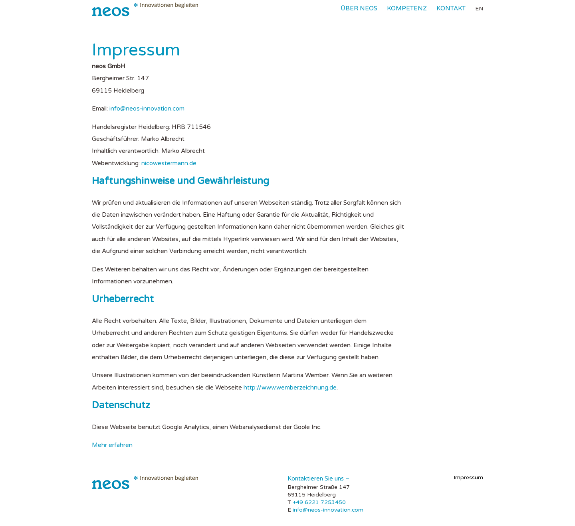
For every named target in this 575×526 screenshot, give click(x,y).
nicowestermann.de (168, 163)
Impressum (468, 477)
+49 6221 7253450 (319, 502)
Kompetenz (407, 8)
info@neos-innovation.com (146, 108)
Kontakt (451, 8)
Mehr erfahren (112, 445)
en (479, 8)
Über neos (359, 8)
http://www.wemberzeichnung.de (290, 387)
